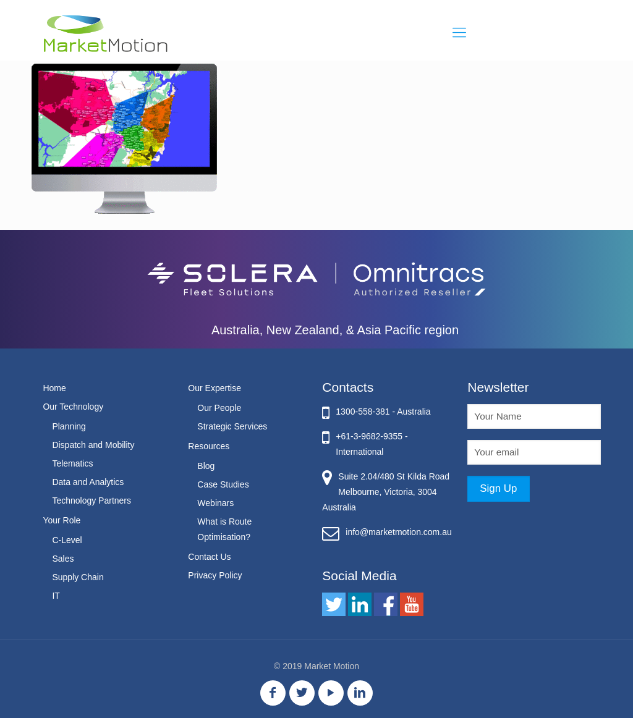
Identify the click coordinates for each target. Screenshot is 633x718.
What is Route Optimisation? (224, 529)
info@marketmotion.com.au (398, 532)
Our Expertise (214, 388)
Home (54, 388)
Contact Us (209, 557)
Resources (208, 446)
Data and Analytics (88, 482)
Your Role (61, 520)
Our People (219, 408)
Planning (69, 426)
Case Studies (223, 484)
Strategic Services (232, 426)
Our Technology (73, 407)
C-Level (67, 540)
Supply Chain (77, 577)
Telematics (72, 463)
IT (55, 596)
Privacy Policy (215, 575)
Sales (63, 559)
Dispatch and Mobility (93, 445)
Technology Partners (91, 500)
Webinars (215, 503)
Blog (206, 466)
